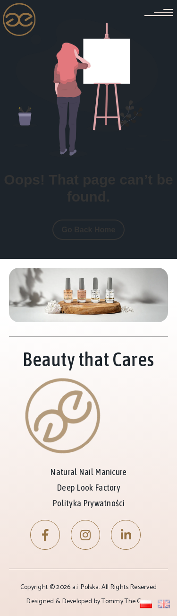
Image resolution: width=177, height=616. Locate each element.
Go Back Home (89, 230)
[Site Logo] (19, 19)
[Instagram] (86, 535)
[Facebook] (45, 535)
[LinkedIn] (126, 535)
